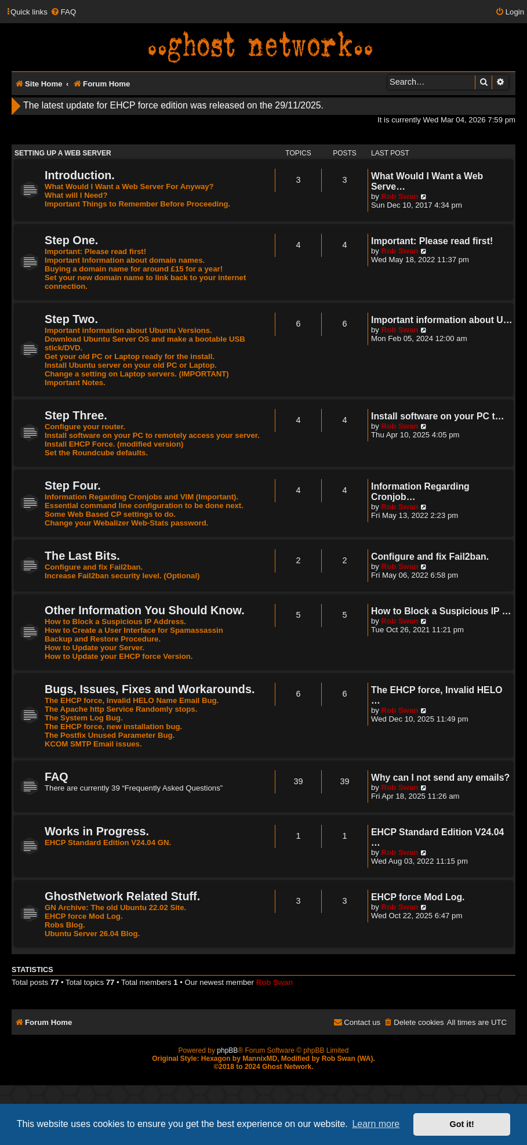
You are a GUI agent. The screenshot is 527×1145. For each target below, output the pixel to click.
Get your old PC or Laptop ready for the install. (130, 356)
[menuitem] (63, 11)
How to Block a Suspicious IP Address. (115, 621)
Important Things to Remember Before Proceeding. (137, 204)
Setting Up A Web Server (62, 153)
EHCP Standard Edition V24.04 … (437, 837)
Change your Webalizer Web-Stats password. (126, 523)
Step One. (71, 240)
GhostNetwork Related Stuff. (122, 896)
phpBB (227, 1050)
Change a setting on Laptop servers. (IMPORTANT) (137, 373)
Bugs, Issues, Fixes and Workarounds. (150, 689)
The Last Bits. (82, 555)
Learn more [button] (375, 1124)
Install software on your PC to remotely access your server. (152, 435)
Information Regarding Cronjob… (420, 491)
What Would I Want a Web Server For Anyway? (129, 186)
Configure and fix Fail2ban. (94, 567)
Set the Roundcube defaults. (96, 452)
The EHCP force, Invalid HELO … (437, 695)
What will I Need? (76, 195)
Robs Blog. (65, 925)
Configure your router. (85, 426)
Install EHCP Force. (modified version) (114, 444)
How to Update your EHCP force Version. (119, 656)
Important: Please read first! (95, 251)
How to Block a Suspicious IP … (441, 611)
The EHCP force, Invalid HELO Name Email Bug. (132, 700)
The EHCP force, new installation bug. (113, 726)
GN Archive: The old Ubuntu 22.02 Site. (115, 907)
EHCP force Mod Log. (84, 916)
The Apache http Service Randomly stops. (121, 709)
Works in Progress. (97, 831)
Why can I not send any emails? (440, 777)
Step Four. (73, 485)
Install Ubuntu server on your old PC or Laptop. (131, 365)
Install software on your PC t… (437, 416)
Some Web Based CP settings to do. (110, 514)
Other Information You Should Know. (145, 610)
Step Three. (76, 415)
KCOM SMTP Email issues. (93, 744)
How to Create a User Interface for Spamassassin (134, 630)
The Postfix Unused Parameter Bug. (110, 735)
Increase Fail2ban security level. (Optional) (122, 575)
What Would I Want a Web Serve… (427, 181)
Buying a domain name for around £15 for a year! (134, 268)
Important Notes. (75, 382)
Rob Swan (400, 196)
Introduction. (80, 175)
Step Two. (71, 319)
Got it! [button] (462, 1124)
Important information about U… (442, 320)
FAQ (56, 776)
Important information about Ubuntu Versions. (128, 330)
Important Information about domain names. (125, 260)
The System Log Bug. (84, 717)
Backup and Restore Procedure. (103, 639)
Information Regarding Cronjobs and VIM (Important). (141, 496)
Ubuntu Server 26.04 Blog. (92, 933)
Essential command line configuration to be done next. (144, 505)
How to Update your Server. (94, 647)
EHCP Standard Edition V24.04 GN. (108, 842)
